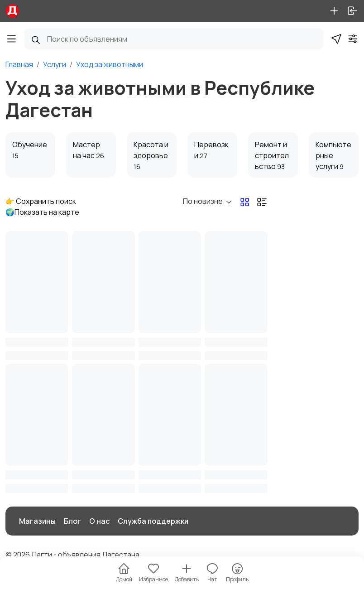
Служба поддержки (153, 521)
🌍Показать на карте (42, 212)
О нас (99, 521)
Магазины (37, 521)
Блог (72, 521)
